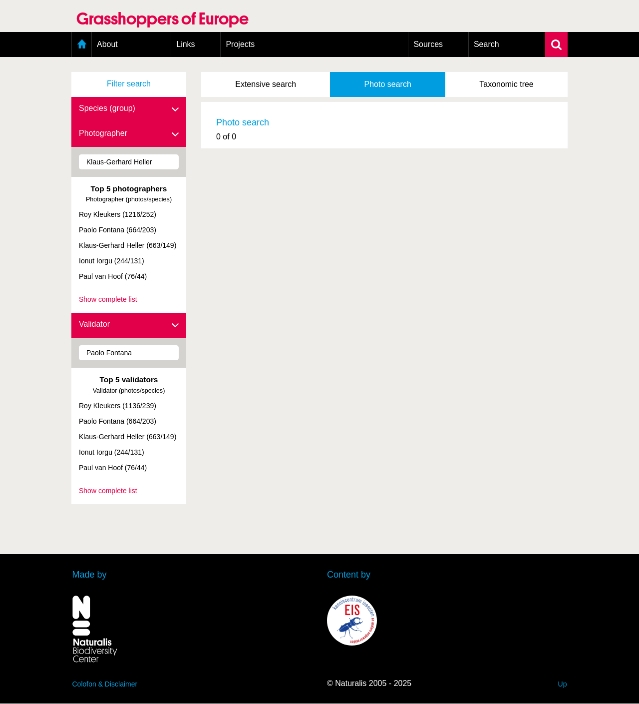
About (107, 44)
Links (185, 44)
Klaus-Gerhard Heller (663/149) (127, 245)
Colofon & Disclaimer (105, 684)
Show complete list (108, 299)
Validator (129, 325)
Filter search (129, 83)
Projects (240, 44)
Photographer (129, 134)
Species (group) (129, 109)
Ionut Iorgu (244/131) (111, 260)
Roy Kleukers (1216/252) (117, 214)
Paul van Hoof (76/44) (113, 276)
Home (81, 44)
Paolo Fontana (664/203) (117, 229)
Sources (428, 44)
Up (562, 684)
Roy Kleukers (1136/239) (117, 405)
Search (486, 44)
